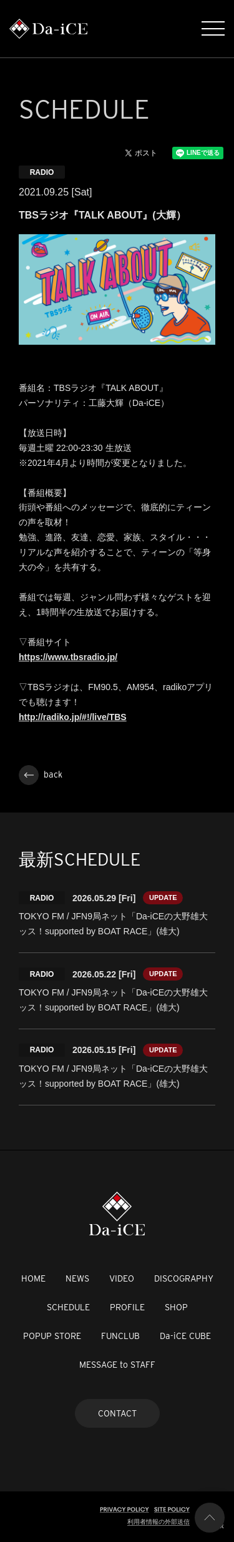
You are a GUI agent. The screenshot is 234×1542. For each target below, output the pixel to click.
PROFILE (127, 1307)
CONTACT (117, 1413)
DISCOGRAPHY (183, 1278)
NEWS (77, 1278)
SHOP (176, 1307)
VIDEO (121, 1278)
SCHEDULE (68, 1307)
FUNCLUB (120, 1336)
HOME (33, 1278)
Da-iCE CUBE (185, 1336)
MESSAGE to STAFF (117, 1365)
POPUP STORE (52, 1336)
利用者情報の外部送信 (158, 1521)
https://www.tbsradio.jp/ (68, 657)
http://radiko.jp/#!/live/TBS (73, 717)
